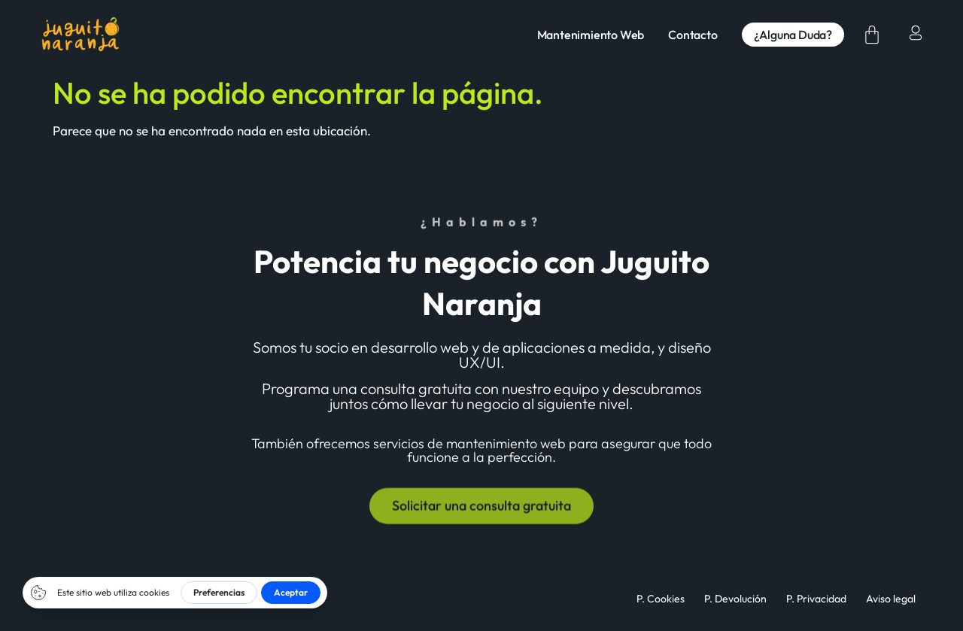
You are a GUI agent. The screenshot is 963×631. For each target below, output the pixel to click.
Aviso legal (891, 598)
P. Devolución (735, 598)
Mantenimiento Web (591, 34)
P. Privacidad (816, 598)
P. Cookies (660, 598)
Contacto (692, 34)
